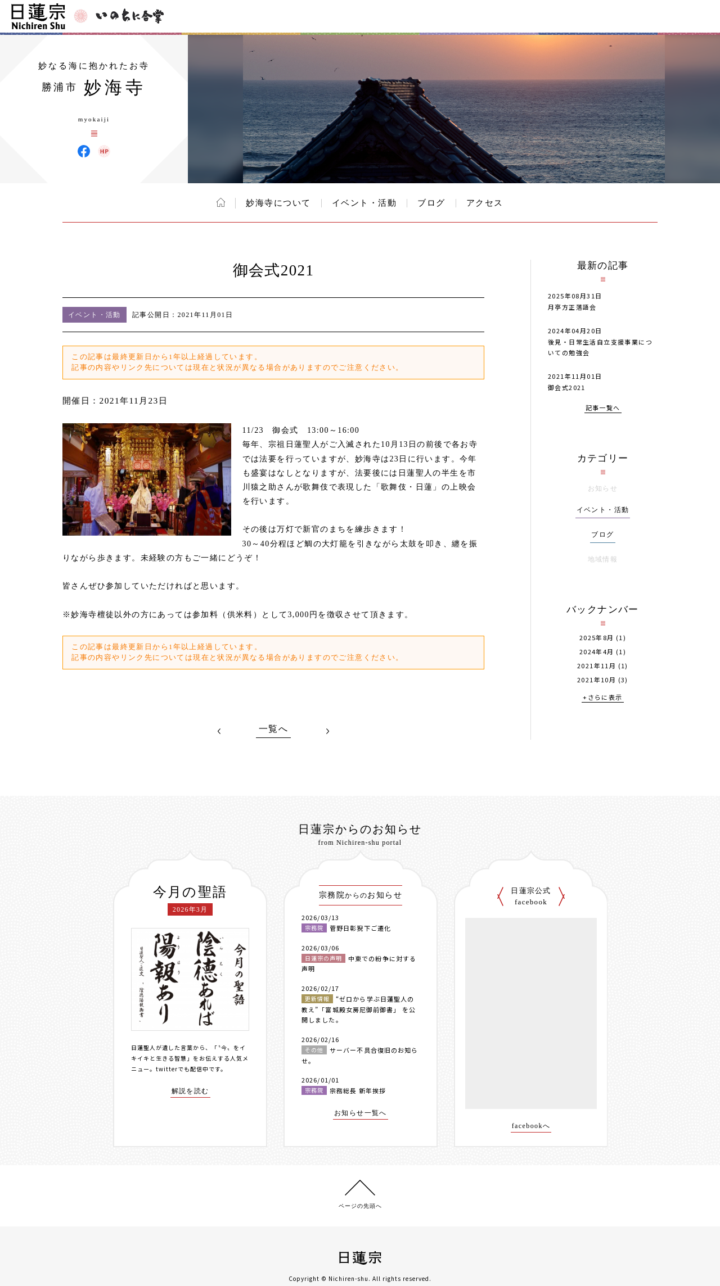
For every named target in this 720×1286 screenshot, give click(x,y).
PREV (219, 731)
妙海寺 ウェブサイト (104, 151)
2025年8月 (596, 638)
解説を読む (190, 1091)
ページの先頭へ (360, 1206)
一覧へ (273, 728)
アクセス (484, 202)
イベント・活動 (364, 202)
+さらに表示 (602, 697)
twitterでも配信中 (182, 1069)
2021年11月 (596, 666)
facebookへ (531, 1126)
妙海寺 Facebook (84, 151)
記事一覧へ (603, 408)
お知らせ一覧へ (360, 1113)
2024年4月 (596, 652)
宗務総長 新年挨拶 (358, 1090)
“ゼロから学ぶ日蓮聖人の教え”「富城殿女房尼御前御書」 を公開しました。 (359, 1009)
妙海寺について (278, 202)
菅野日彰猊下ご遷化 (360, 927)
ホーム (221, 202)
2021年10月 (596, 680)
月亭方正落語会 (572, 306)
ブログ (431, 202)
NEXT (327, 731)
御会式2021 (567, 387)
